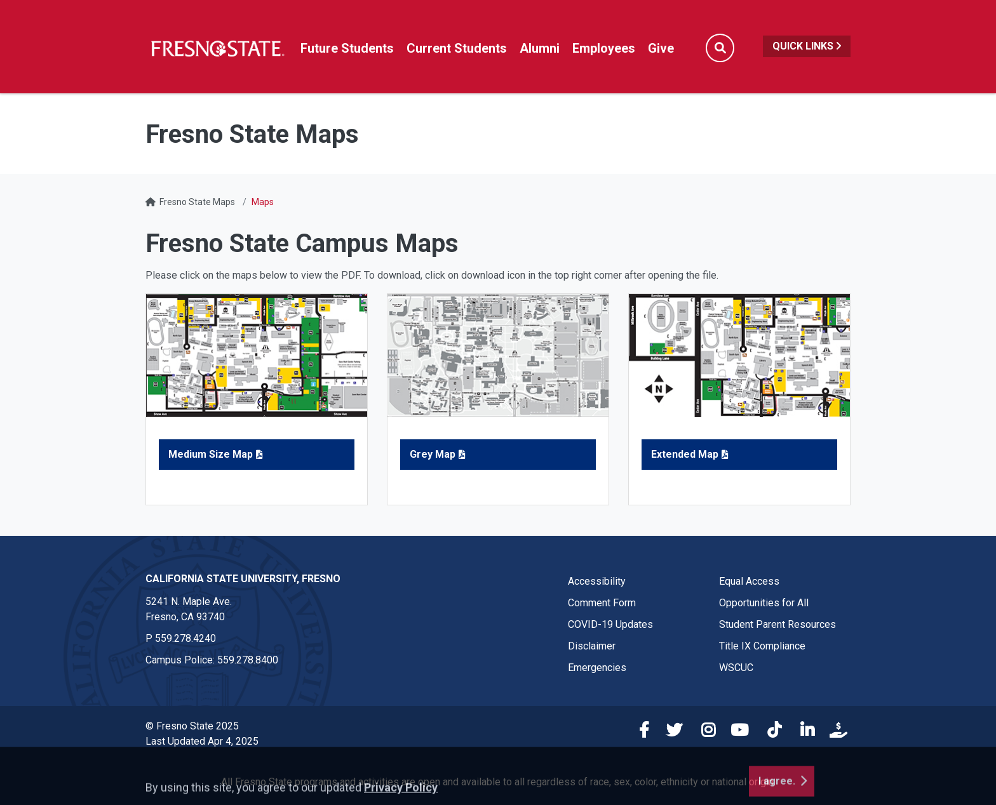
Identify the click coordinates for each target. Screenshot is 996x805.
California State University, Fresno (242, 579)
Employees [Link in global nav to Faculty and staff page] (603, 48)
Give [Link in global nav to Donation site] (661, 48)
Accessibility (597, 581)
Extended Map (684, 454)
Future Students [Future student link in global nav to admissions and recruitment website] (347, 48)
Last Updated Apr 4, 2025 (202, 741)
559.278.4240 (185, 638)
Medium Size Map (210, 454)
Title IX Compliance (762, 646)
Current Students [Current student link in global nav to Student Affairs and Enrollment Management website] (457, 48)
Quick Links (806, 46)
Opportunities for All (764, 603)
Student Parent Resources (777, 624)
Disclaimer (592, 646)
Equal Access (749, 581)
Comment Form (602, 603)
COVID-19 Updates (610, 624)
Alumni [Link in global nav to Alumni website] (540, 48)
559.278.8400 (247, 660)
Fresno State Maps (197, 202)
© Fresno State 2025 (192, 726)
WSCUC (736, 668)
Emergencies (597, 668)
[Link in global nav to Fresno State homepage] (216, 48)
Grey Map (432, 454)
